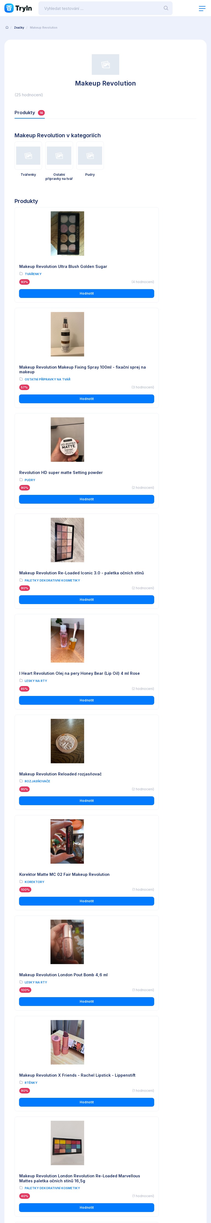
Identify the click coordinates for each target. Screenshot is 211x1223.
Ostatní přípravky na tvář (140, 279)
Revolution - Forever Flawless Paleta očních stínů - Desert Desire (55, 906)
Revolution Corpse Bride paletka (144, 903)
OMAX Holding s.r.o (50, 1203)
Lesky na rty (36, 488)
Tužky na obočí (131, 1026)
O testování (115, 1101)
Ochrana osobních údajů (25, 1109)
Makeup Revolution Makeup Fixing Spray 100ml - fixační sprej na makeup (149, 269)
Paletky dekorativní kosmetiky (145, 384)
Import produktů (119, 1116)
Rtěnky (31, 697)
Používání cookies (20, 1116)
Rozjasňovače (130, 488)
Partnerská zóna (119, 1124)
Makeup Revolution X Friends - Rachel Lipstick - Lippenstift (57, 687)
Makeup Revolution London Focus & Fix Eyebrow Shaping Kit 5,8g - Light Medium (150, 1013)
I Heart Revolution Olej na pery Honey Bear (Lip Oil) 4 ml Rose (56, 478)
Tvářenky (33, 279)
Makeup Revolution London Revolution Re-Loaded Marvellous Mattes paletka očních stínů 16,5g (150, 689)
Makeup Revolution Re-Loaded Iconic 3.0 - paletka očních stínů (149, 374)
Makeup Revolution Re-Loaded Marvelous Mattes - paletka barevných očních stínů (57, 799)
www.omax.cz (123, 1168)
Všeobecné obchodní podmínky (31, 1101)
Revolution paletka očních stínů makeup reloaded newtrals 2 (151, 797)
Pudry (30, 384)
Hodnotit (59, 298)
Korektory (34, 593)
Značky (19, 27)
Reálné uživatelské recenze (128, 1109)
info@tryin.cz (122, 1173)
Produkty (30, 113)
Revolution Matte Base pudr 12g (50, 1008)
